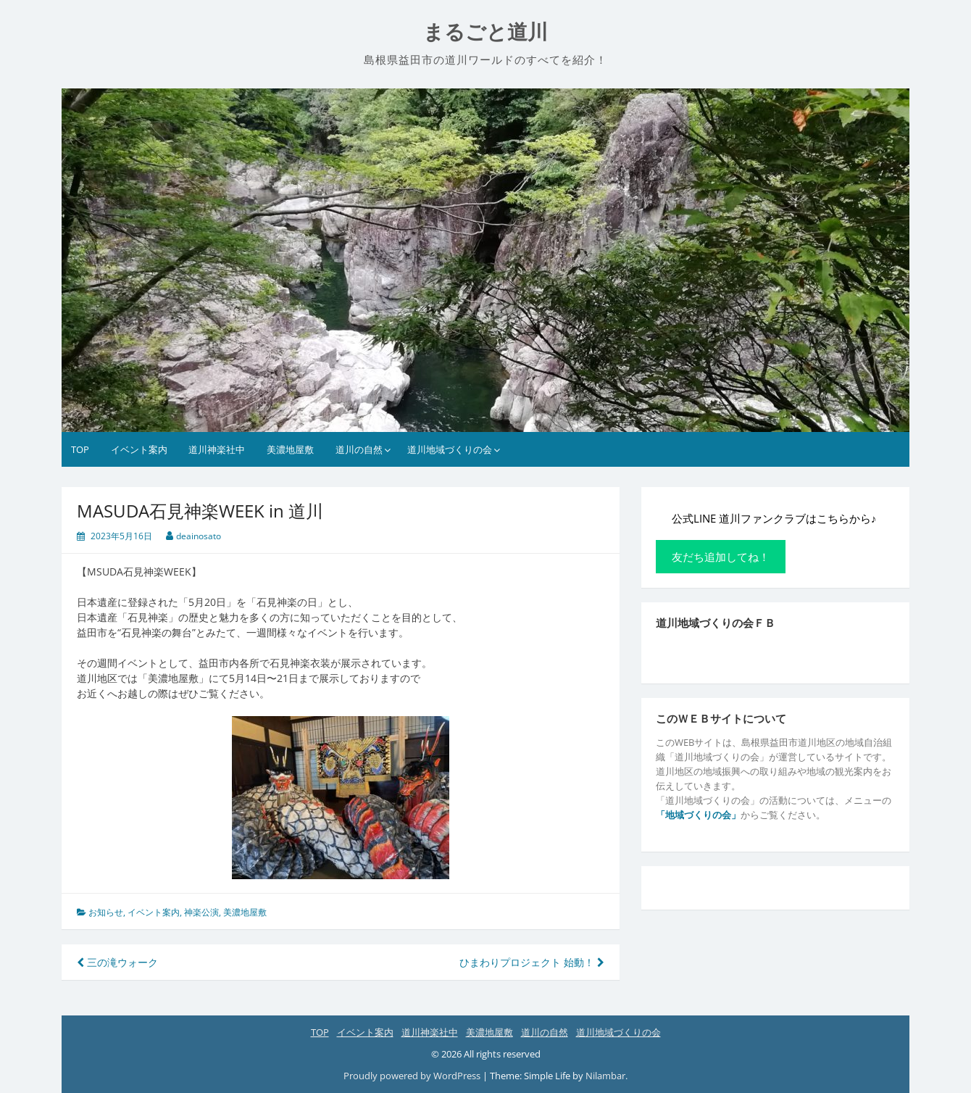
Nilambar (605, 1075)
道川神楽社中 (216, 449)
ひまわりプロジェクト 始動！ (531, 962)
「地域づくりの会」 (698, 814)
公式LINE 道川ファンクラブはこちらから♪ (774, 518)
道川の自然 (359, 449)
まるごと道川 (485, 32)
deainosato (198, 536)
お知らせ (105, 912)
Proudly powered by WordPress (411, 1075)
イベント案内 (139, 449)
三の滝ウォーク (117, 962)
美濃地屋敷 (290, 449)
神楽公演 (201, 912)
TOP (80, 449)
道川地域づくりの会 (449, 449)
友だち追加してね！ (721, 556)
